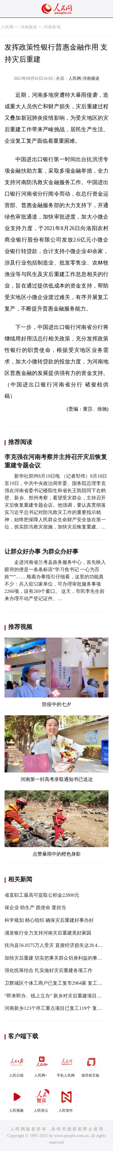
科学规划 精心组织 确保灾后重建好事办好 (49, 920)
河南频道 (28, 27)
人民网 (7, 27)
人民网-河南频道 (83, 78)
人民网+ (41, 1064)
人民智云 (41, 1099)
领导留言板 (91, 1064)
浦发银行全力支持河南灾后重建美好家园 (48, 932)
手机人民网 (66, 1064)
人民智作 (66, 1099)
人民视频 (16, 1099)
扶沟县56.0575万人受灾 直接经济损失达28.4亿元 (56, 945)
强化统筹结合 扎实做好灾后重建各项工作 (49, 970)
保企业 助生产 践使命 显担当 (35, 907)
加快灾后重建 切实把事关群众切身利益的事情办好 (58, 958)
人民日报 (16, 1064)
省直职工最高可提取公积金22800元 (42, 895)
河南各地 (52, 27)
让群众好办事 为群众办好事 (41, 551)
